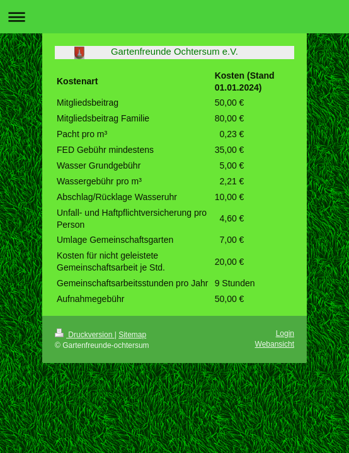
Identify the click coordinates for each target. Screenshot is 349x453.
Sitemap (132, 334)
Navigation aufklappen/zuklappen (174, 16)
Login (285, 333)
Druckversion (85, 334)
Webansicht (274, 344)
